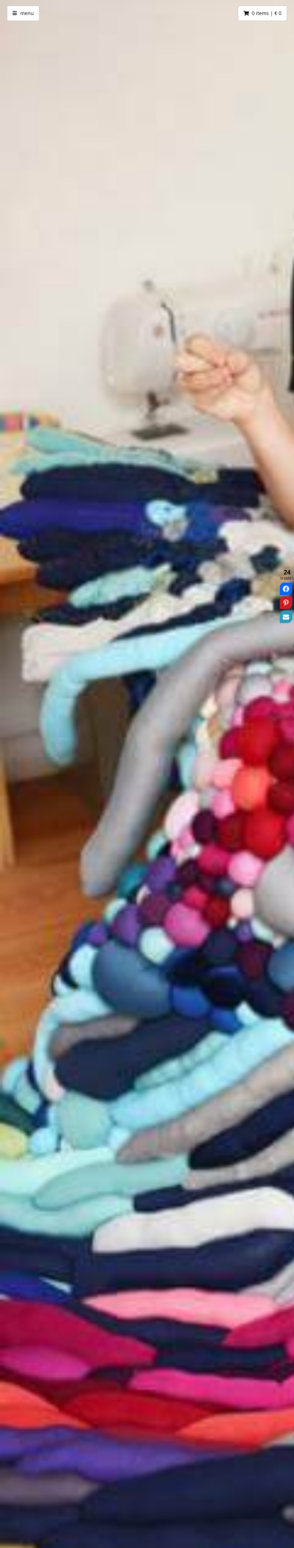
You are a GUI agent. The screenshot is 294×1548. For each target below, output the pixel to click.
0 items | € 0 (266, 13)
